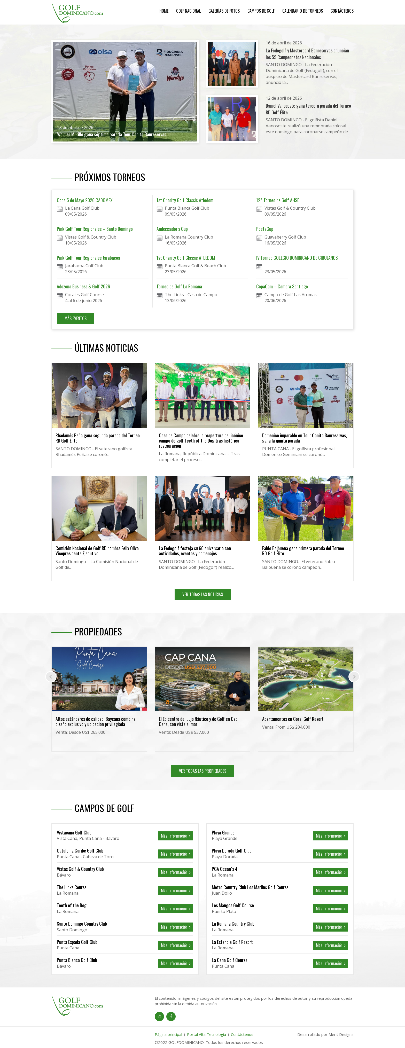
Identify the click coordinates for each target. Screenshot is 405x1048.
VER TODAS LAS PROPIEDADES (202, 771)
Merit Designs (341, 1034)
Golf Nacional (188, 10)
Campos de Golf (261, 10)
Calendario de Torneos (302, 10)
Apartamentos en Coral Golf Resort (293, 718)
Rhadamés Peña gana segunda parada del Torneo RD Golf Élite (98, 438)
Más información (176, 836)
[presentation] (51, 676)
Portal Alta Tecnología (206, 1034)
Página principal (168, 1034)
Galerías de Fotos (224, 10)
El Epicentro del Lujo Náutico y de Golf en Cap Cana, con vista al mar (198, 721)
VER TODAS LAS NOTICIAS (202, 594)
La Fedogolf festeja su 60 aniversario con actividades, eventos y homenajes (195, 551)
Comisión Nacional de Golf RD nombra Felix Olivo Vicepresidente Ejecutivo (97, 551)
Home (163, 10)
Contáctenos (342, 10)
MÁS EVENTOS (76, 318)
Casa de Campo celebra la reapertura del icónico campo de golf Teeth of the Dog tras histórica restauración (201, 440)
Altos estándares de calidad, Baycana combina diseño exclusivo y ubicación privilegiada (96, 721)
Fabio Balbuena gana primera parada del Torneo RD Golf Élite (303, 551)
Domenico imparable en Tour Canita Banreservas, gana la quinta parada (304, 438)
